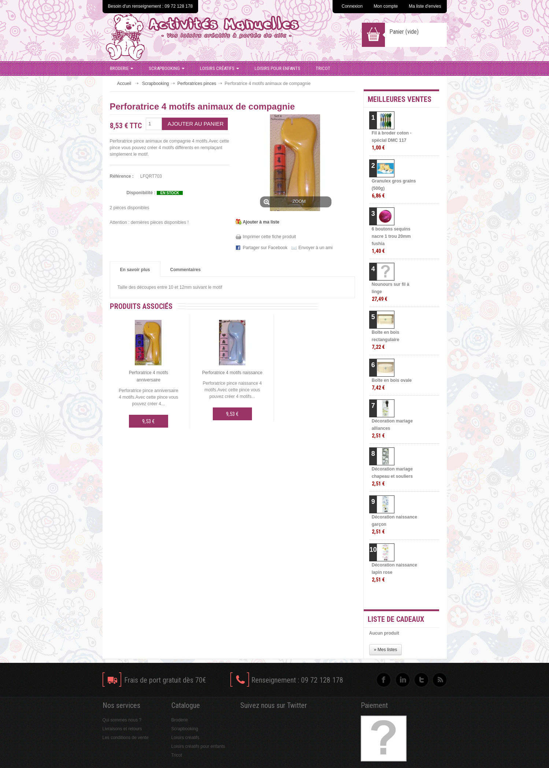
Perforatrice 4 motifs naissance (232, 372)
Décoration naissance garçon (394, 524)
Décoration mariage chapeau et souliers (392, 476)
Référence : (122, 176)
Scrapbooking (167, 68)
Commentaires (185, 269)
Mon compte (386, 6)
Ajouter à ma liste (261, 222)
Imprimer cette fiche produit (269, 236)
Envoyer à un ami (315, 247)
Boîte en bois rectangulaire (385, 340)
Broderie (121, 68)
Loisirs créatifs (219, 68)
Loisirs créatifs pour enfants (198, 746)
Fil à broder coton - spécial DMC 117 (392, 140)
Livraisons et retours (122, 728)
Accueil (124, 83)
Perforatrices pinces (196, 83)
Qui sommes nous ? (122, 720)
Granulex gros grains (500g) (394, 188)
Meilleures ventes (399, 99)
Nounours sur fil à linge (390, 292)
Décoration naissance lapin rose (394, 572)
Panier (404, 31)
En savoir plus (135, 269)
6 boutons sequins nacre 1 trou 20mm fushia (391, 240)
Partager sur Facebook (265, 247)
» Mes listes (385, 649)
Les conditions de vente (126, 737)
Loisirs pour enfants (277, 68)
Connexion (352, 6)
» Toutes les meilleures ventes (410, 597)
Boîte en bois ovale (392, 384)
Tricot (323, 68)
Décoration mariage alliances (392, 428)
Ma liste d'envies (425, 6)
